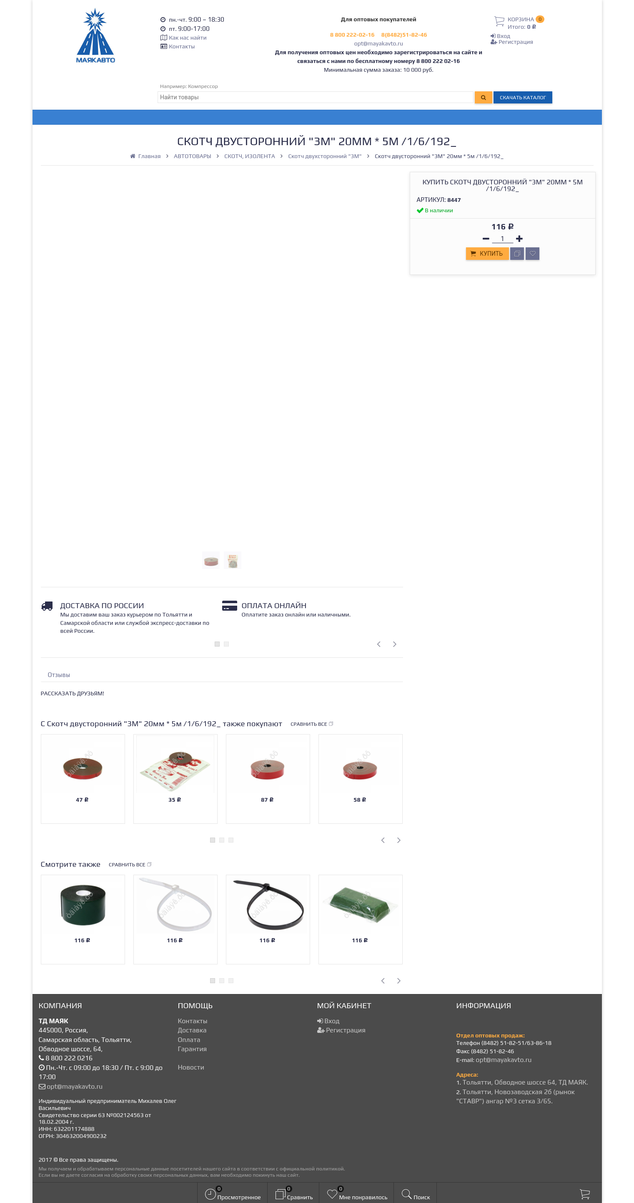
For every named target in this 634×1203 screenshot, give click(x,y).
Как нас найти (187, 37)
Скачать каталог (523, 97)
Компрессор (203, 86)
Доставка (192, 1030)
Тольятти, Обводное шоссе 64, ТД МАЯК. (525, 1082)
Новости (191, 1067)
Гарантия (192, 1049)
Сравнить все (312, 724)
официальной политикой (312, 1168)
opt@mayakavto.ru (378, 43)
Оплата (189, 1040)
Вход (500, 36)
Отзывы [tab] (59, 674)
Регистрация (512, 41)
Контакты (182, 46)
